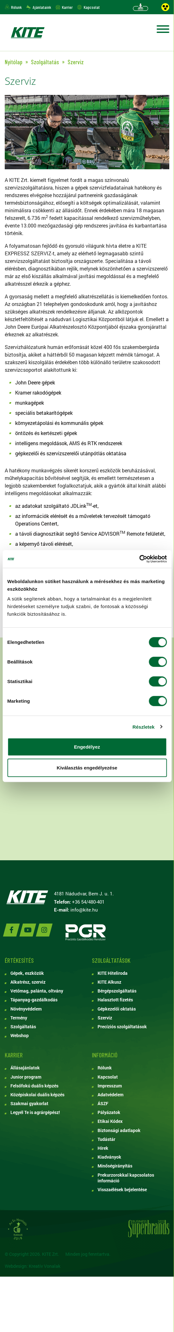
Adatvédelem (110, 1095)
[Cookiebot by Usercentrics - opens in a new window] (139, 559)
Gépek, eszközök (27, 973)
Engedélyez (87, 747)
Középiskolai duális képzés (37, 1095)
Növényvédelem (26, 1009)
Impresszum (110, 1086)
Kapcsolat (92, 7)
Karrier (67, 7)
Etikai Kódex (110, 1121)
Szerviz (105, 1018)
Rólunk (16, 7)
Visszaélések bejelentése (122, 1189)
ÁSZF (103, 1103)
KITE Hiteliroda (113, 973)
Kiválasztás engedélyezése (87, 767)
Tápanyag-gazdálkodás (33, 1000)
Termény (18, 1018)
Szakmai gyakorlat (29, 1103)
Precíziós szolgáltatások (122, 1027)
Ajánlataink (42, 7)
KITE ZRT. (27, 32)
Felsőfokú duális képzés (34, 1086)
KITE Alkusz (109, 982)
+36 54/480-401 (88, 902)
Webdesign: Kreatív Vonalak (32, 1266)
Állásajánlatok (25, 1068)
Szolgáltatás (23, 1027)
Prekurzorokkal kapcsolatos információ (126, 1178)
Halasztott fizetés (115, 1000)
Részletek (143, 726)
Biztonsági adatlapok (119, 1130)
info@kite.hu (84, 909)
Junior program (25, 1077)
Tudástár (106, 1139)
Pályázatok (109, 1112)
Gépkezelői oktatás (117, 1009)
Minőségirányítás (115, 1166)
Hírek (103, 1148)
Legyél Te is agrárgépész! (35, 1112)
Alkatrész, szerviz (27, 982)
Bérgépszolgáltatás (117, 991)
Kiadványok (109, 1157)
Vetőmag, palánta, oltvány (36, 991)
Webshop (19, 1035)
